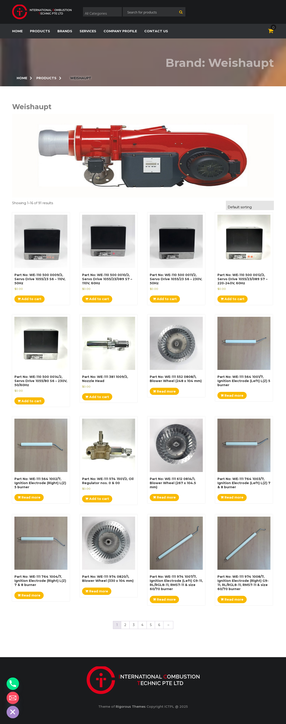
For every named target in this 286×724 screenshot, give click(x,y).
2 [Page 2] (125, 625)
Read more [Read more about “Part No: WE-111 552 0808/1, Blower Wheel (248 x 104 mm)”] (164, 391)
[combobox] (102, 11)
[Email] (13, 698)
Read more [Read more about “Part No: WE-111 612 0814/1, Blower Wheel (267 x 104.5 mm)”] (164, 497)
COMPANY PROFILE (120, 31)
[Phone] (13, 684)
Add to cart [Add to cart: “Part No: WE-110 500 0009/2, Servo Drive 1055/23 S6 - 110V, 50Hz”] (29, 299)
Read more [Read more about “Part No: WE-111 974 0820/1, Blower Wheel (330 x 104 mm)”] (96, 591)
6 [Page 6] (159, 625)
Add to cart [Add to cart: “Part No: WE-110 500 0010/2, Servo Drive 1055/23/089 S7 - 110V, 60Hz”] (97, 299)
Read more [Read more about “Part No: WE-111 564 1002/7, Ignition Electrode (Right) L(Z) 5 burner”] (29, 497)
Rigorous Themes (131, 707)
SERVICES (88, 31)
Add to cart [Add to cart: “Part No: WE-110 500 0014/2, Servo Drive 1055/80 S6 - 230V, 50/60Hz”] (29, 401)
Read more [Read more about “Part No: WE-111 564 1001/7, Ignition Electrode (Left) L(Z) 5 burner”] (232, 395)
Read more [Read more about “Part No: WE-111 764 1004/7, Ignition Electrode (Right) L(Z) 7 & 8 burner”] (29, 595)
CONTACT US (156, 31)
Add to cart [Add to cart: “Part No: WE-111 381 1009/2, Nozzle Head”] (97, 397)
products (40, 31)
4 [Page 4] (142, 625)
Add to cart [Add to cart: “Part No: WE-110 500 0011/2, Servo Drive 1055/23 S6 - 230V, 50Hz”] (165, 299)
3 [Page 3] (134, 625)
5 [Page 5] (151, 625)
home (17, 31)
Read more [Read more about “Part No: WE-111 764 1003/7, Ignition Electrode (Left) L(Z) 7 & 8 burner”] (232, 497)
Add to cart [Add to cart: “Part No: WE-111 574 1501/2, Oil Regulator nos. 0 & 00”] (97, 499)
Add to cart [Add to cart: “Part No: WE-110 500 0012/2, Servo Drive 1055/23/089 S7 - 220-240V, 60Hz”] (232, 299)
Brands (64, 31)
